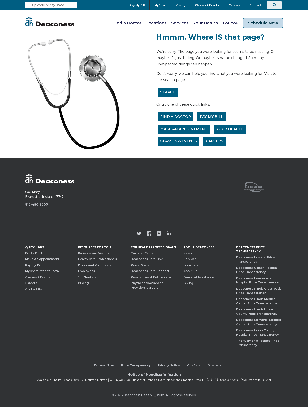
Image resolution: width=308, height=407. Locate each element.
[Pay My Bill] (139, 5)
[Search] (274, 5)
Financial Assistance (198, 277)
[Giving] (180, 5)
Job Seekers (87, 277)
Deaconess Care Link (147, 259)
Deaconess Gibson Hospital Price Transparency (257, 270)
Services (180, 23)
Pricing (83, 283)
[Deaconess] (49, 21)
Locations (156, 23)
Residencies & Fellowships (151, 277)
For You (230, 23)
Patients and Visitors (93, 253)
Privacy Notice (169, 365)
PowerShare (140, 265)
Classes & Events (178, 141)
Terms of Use (104, 365)
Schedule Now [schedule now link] (263, 23)
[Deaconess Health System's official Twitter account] (139, 233)
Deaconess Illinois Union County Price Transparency (256, 311)
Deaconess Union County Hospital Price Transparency (257, 332)
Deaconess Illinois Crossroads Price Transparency (258, 291)
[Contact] (255, 5)
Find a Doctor (127, 23)
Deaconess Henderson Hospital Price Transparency (257, 280)
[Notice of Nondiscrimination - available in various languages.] (154, 375)
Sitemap (214, 365)
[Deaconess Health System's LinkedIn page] (168, 233)
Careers (215, 141)
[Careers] (234, 5)
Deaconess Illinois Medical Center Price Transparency (256, 301)
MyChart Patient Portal (42, 271)
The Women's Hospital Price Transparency (257, 343)
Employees (86, 271)
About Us (190, 271)
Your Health (205, 23)
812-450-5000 (36, 204)
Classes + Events (37, 277)
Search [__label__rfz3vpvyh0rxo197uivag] (168, 92)
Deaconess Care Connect (150, 271)
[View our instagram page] (159, 233)
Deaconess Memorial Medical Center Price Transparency (258, 322)
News (187, 253)
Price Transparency (136, 365)
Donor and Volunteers (94, 265)
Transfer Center (143, 253)
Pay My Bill (212, 117)
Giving (188, 283)
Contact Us (33, 289)
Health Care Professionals (97, 259)
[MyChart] (160, 5)
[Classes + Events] (207, 5)
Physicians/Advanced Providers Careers (147, 285)
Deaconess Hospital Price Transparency (255, 259)
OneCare (194, 365)
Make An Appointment (184, 129)
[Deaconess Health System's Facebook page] (149, 233)
